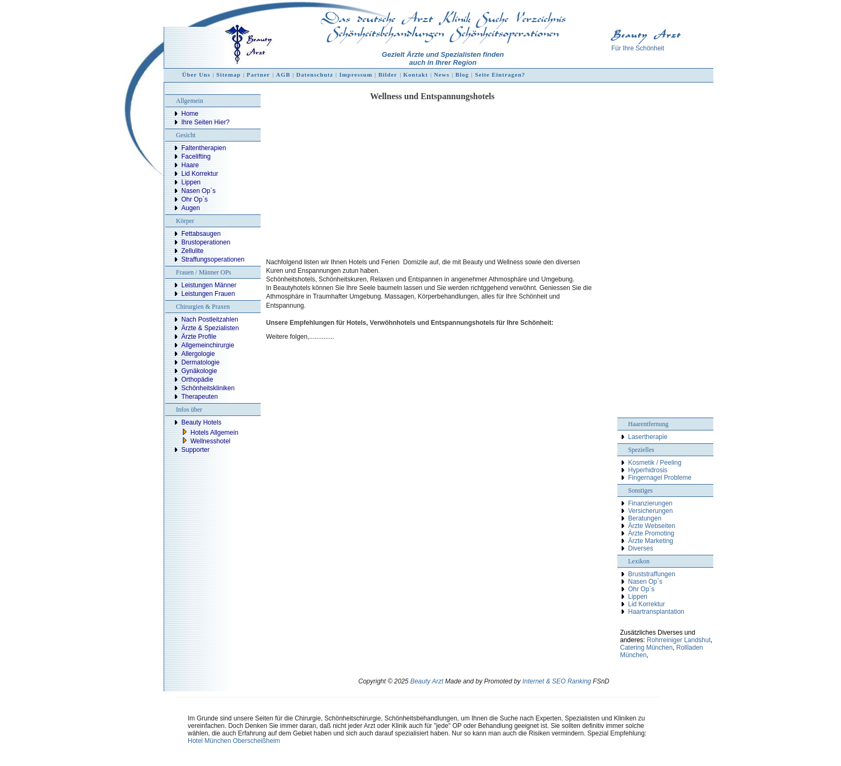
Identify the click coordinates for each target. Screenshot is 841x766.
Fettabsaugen (200, 233)
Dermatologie (200, 362)
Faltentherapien (203, 148)
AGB (283, 74)
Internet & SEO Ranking (556, 681)
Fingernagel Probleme (659, 477)
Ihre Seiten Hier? (205, 122)
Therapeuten (199, 396)
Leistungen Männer (209, 285)
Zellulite (192, 251)
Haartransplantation (656, 611)
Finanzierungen (650, 503)
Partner (258, 74)
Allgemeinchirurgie (207, 345)
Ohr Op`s (194, 199)
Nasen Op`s (198, 191)
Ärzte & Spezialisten (210, 328)
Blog (462, 74)
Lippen (191, 182)
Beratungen (644, 518)
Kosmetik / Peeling (654, 462)
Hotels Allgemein (214, 432)
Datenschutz (314, 74)
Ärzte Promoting (651, 533)
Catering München (646, 647)
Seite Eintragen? (500, 74)
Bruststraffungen (651, 574)
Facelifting (196, 156)
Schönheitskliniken (207, 388)
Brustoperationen (205, 242)
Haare (190, 165)
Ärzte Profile (198, 336)
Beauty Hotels (201, 422)
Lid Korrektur (199, 173)
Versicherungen (650, 511)
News (441, 74)
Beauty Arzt (427, 681)
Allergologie (198, 354)
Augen (190, 208)
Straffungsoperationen (213, 259)
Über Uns (196, 74)
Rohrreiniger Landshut (679, 640)
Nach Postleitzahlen (209, 319)
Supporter (195, 449)
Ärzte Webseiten (651, 526)
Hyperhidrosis (647, 470)
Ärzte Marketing (650, 541)
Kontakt (415, 74)
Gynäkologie (199, 371)
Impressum (355, 74)
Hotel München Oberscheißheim (234, 741)
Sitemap (228, 74)
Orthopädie (197, 379)
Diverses (640, 548)
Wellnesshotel (210, 441)
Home (189, 113)
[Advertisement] (432, 179)
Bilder (387, 74)
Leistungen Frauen (208, 294)
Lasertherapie (647, 437)
